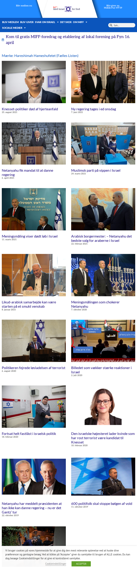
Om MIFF (80, 22)
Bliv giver (27, 22)
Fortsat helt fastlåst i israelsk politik (29, 433)
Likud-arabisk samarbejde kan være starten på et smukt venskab (29, 304)
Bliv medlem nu (24, 5)
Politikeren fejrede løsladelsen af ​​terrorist (33, 367)
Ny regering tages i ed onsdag (93, 109)
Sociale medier (14, 28)
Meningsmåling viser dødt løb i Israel (30, 236)
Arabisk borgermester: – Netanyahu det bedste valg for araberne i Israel (101, 238)
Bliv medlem (10, 22)
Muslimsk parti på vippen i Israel (95, 170)
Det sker (66, 22)
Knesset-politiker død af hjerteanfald (30, 109)
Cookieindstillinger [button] (55, 563)
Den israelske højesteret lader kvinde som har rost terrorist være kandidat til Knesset (103, 437)
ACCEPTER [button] (81, 563)
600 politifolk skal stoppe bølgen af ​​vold (101, 503)
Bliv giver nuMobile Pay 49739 (113, 6)
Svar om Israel (47, 22)
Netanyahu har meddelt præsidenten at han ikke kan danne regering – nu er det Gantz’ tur (32, 507)
